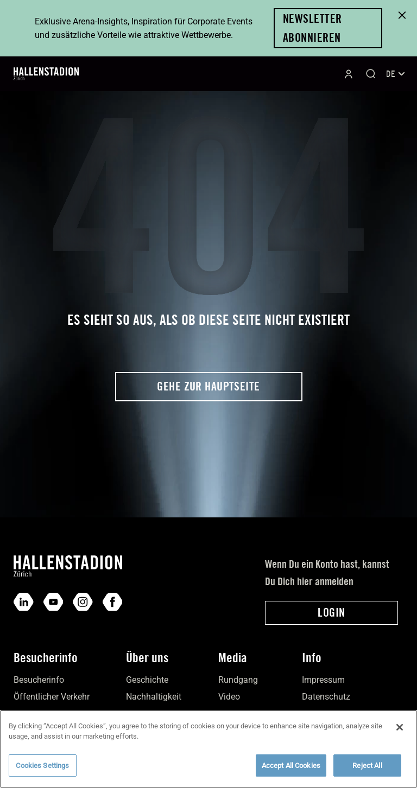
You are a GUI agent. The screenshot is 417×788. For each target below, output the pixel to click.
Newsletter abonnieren (312, 27)
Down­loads (323, 714)
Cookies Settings (42, 772)
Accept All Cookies (291, 772)
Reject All (367, 772)
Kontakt (141, 714)
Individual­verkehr (46, 714)
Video (229, 696)
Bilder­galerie (242, 714)
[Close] (400, 734)
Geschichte (147, 680)
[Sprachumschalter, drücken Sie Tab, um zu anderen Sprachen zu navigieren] (394, 74)
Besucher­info (39, 680)
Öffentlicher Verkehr (52, 696)
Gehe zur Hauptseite (208, 386)
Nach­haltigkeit (153, 696)
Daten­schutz (326, 696)
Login (331, 612)
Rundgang (238, 680)
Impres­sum (323, 680)
